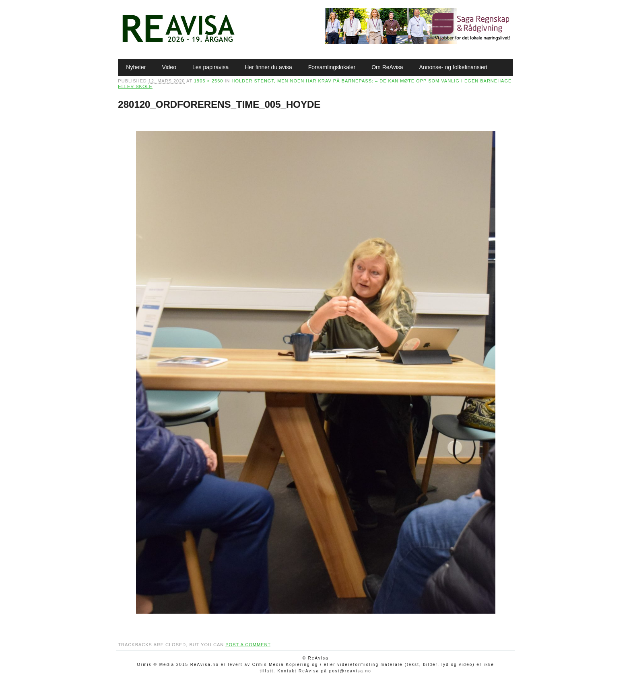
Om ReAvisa (387, 67)
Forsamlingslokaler (331, 67)
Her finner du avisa (268, 67)
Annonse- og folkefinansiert (453, 67)
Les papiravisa (210, 67)
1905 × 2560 (208, 80)
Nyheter (136, 67)
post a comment (247, 644)
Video (169, 67)
